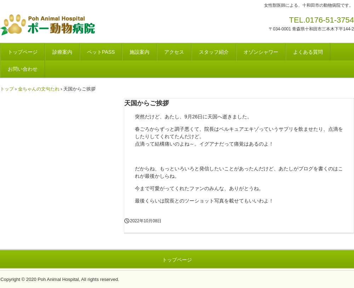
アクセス (174, 52)
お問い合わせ (23, 69)
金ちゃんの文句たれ (38, 89)
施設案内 (139, 52)
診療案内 (62, 52)
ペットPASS (101, 52)
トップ (7, 89)
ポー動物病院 (69, 24)
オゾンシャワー (261, 52)
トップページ (23, 52)
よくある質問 (308, 52)
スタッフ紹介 (214, 52)
